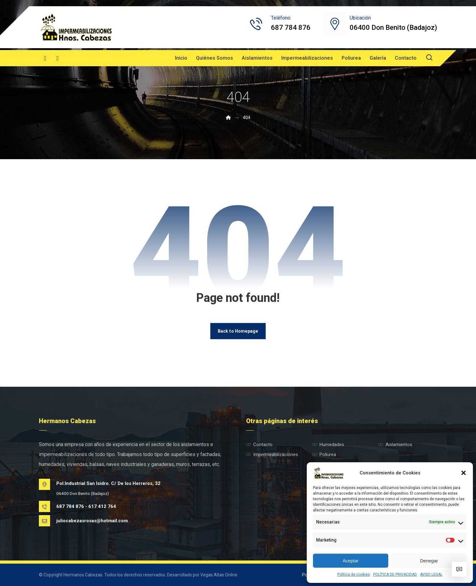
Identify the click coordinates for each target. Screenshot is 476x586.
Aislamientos (395, 444)
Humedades (328, 444)
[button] (463, 473)
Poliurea (324, 454)
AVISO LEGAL (431, 574)
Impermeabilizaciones (272, 454)
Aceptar (351, 560)
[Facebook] (45, 58)
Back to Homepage (238, 331)
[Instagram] (57, 58)
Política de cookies (353, 574)
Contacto (259, 444)
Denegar (429, 560)
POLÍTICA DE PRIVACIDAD (395, 574)
